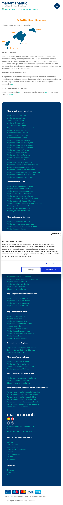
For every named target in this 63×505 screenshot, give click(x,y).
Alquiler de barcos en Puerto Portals (21, 170)
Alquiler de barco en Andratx (18, 150)
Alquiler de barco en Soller (17, 152)
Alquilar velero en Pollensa (17, 282)
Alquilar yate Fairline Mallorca (18, 208)
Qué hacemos (12, 475)
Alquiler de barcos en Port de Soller (20, 177)
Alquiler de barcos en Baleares (19, 221)
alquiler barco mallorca (16, 118)
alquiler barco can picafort (17, 133)
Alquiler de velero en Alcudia (18, 284)
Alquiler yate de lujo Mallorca (18, 369)
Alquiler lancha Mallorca (16, 115)
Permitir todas (51, 270)
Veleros (10, 442)
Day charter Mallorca (15, 352)
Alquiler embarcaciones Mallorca (20, 167)
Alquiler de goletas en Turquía (18, 298)
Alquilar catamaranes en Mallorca (21, 373)
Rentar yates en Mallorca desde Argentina (23, 392)
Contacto (34, 10)
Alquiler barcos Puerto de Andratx (20, 162)
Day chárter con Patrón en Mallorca (21, 350)
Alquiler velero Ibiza (14, 319)
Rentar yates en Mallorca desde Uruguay (22, 394)
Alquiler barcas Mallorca (16, 229)
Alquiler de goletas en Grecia (18, 303)
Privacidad (19, 500)
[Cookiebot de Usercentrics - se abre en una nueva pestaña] (52, 234)
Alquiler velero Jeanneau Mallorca (20, 186)
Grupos (10, 457)
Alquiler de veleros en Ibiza (17, 328)
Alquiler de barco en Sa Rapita (18, 140)
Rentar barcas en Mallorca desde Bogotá (23, 402)
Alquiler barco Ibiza (14, 336)
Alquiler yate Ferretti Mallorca (18, 211)
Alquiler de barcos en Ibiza (17, 321)
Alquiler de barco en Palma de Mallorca (22, 128)
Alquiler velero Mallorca (16, 286)
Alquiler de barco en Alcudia (18, 157)
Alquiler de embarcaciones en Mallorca (22, 226)
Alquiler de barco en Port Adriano (20, 147)
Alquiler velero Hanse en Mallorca (20, 196)
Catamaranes (12, 444)
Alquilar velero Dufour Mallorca (19, 193)
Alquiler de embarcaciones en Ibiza (20, 224)
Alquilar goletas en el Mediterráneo (22, 293)
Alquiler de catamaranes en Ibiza (19, 323)
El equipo (10, 470)
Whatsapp (24, 10)
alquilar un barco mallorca (17, 123)
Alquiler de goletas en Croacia (18, 301)
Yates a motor (12, 447)
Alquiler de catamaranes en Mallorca (21, 378)
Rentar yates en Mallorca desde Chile (21, 397)
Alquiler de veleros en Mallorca (19, 277)
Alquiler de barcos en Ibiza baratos (20, 333)
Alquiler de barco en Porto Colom (20, 145)
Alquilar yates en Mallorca (18, 357)
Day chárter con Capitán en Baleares (21, 347)
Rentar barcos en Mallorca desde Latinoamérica (27, 387)
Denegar (31, 270)
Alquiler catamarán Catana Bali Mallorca (22, 198)
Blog (25, 500)
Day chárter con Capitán (17, 343)
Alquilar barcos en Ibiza (17, 312)
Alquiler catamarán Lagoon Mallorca (21, 201)
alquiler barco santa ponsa (17, 135)
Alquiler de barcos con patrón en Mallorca (23, 172)
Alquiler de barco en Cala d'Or (18, 130)
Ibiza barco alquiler (14, 326)
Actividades (11, 459)
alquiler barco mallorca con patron (20, 366)
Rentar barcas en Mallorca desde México (23, 404)
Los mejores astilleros (16, 182)
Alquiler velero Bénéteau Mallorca (20, 191)
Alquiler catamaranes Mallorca (19, 380)
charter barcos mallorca (16, 125)
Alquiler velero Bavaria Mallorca (19, 189)
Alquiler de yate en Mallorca (18, 364)
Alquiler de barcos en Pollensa (18, 160)
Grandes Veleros (13, 454)
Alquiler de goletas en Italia (17, 305)
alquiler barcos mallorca (16, 120)
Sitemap (32, 500)
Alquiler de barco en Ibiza (16, 338)
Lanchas (10, 452)
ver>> (13, 84)
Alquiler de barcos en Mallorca (19, 111)
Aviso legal (9, 500)
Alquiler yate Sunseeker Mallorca (19, 206)
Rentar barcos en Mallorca (17, 407)
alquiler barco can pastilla (17, 138)
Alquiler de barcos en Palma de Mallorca (22, 165)
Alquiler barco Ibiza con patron (19, 331)
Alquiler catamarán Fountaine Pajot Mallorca (24, 203)
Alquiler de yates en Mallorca (18, 361)
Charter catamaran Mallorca (18, 383)
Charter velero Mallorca (16, 289)
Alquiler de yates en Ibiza (16, 316)
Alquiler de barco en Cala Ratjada (20, 143)
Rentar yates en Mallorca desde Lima (21, 399)
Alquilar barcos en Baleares (18, 217)
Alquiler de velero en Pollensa (18, 155)
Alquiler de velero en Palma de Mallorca (22, 279)
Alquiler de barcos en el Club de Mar (21, 175)
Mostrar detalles (51, 264)
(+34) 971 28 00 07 (10, 10)
